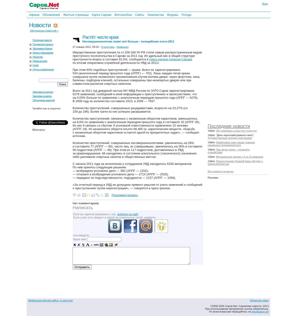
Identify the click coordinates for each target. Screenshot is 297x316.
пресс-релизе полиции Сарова (170, 59)
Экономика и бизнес (42, 48)
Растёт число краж (128, 39)
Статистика (107, 47)
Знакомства (155, 14)
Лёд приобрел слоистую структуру (236, 130)
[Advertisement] (240, 69)
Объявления (51, 14)
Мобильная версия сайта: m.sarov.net (50, 300)
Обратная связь (259, 300)
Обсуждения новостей (43, 100)
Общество (37, 56)
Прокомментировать (125, 195)
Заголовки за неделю (42, 92)
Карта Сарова (101, 14)
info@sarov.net (260, 311)
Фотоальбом (123, 14)
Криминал (123, 47)
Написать (83, 207)
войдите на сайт (127, 214)
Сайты (139, 14)
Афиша (34, 14)
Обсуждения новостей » (44, 30)
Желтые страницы (76, 14)
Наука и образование (42, 52)
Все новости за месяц (220, 171)
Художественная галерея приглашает (230, 138)
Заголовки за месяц (42, 96)
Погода (186, 14)
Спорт (35, 65)
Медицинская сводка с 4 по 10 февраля (239, 156)
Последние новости (229, 126)
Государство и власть (42, 44)
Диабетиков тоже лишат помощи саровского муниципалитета (231, 144)
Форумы (172, 14)
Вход (265, 3)
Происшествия (39, 61)
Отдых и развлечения (43, 69)
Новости (40, 25)
